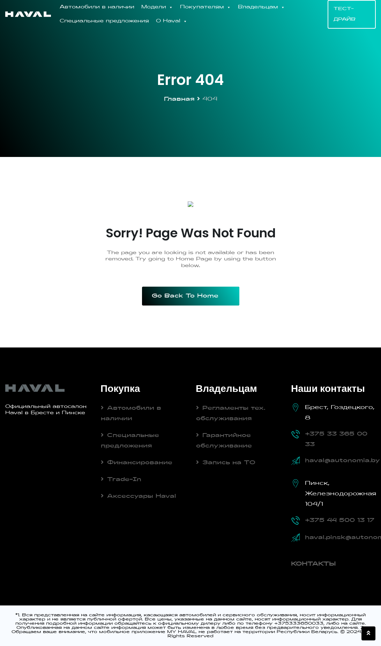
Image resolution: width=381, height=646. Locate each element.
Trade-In (124, 479)
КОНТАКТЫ (313, 564)
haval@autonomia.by (342, 460)
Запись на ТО (228, 462)
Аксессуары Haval (141, 496)
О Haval (171, 21)
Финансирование (139, 462)
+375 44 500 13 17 (339, 520)
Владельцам (261, 7)
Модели (157, 7)
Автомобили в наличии (97, 7)
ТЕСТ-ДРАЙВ (345, 14)
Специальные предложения (104, 21)
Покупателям (205, 7)
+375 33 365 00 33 (336, 439)
